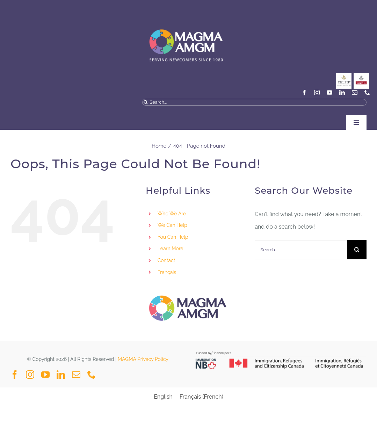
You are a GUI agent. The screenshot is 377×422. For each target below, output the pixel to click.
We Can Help (172, 225)
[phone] (367, 92)
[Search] (145, 102)
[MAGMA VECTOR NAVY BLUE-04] (186, 22)
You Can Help (173, 237)
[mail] (354, 92)
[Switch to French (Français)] (201, 397)
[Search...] (254, 102)
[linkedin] (342, 92)
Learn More (170, 248)
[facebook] (304, 92)
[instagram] (317, 92)
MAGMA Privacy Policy (143, 359)
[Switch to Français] (201, 272)
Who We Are (172, 213)
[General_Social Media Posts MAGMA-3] (361, 76)
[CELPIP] (343, 76)
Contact (166, 260)
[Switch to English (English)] (163, 397)
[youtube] (329, 92)
